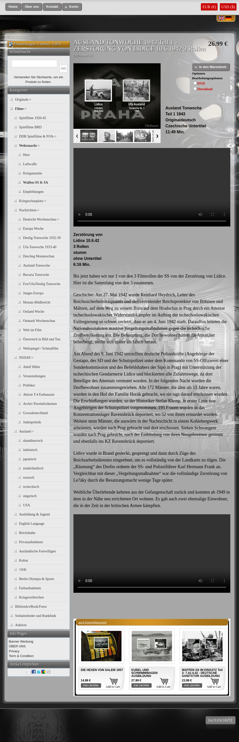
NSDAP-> (26, 358)
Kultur (23, 560)
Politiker (29, 385)
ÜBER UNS (17, 646)
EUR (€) (209, 7)
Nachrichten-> (29, 210)
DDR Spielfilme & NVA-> (38, 136)
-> (21, 109)
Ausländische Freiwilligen (37, 551)
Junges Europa (33, 293)
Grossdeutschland (35, 413)
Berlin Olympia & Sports (36, 579)
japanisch (29, 459)
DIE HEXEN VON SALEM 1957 (102, 670)
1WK (23, 570)
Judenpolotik (32, 422)
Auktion (21, 625)
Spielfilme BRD (30, 127)
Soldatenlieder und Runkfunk (35, 616)
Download (205, 89)
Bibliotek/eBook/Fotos (31, 606)
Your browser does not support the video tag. (151, 187)
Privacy (14, 651)
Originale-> (23, 99)
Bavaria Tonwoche (36, 275)
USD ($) (228, 7)
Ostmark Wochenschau (39, 321)
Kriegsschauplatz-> (32, 201)
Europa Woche (33, 228)
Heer (26, 155)
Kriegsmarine (32, 173)
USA (26, 505)
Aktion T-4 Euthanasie (39, 394)
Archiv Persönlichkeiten (40, 404)
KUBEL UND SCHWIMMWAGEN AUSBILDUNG (144, 673)
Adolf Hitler (31, 367)
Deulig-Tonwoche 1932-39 (42, 238)
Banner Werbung (21, 641)
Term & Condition (21, 656)
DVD (201, 83)
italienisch (30, 450)
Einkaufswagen (24, 44)
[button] (13, 7)
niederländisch (33, 468)
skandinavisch (33, 441)
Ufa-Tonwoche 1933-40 (40, 247)
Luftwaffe (30, 164)
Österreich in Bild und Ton (41, 339)
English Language (31, 523)
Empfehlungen (33, 192)
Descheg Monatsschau (39, 256)
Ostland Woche (33, 311)
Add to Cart (113, 686)
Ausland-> (26, 431)
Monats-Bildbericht (37, 302)
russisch (28, 477)
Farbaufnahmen (30, 588)
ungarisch (30, 496)
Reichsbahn (27, 533)
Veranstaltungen (34, 376)
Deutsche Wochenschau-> (41, 219)
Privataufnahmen (31, 542)
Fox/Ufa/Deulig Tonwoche (41, 284)
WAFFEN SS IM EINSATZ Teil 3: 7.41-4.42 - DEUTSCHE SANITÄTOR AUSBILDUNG (202, 673)
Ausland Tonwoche (36, 265)
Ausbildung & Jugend (34, 514)
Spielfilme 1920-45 (32, 118)
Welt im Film (32, 330)
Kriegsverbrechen (31, 597)
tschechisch (31, 487)
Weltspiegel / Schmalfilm (41, 348)
